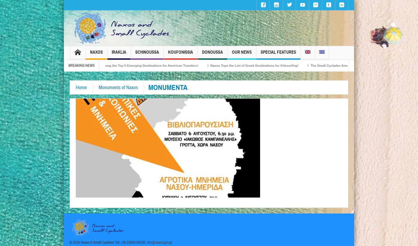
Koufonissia (180, 55)
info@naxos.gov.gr (159, 242)
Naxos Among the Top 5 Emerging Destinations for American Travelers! (147, 65)
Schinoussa (147, 55)
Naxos (96, 55)
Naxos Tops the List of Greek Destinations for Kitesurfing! (258, 65)
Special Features (278, 55)
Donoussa (212, 55)
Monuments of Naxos (118, 87)
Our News (242, 55)
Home (81, 87)
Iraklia (119, 55)
